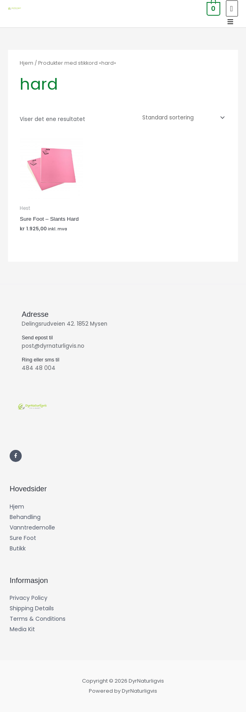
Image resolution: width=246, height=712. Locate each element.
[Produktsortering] (182, 118)
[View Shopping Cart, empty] (212, 8)
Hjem (26, 63)
